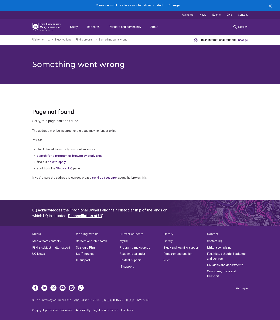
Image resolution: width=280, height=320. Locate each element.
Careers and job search (91, 241)
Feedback (127, 310)
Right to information (106, 310)
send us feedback (104, 177)
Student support (130, 260)
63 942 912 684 (90, 300)
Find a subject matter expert (51, 247)
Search (270, 6)
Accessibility (82, 310)
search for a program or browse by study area (69, 156)
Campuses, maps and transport (221, 273)
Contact (243, 14)
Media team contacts (46, 241)
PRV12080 (142, 300)
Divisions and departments (225, 265)
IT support (83, 260)
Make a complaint (219, 247)
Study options (63, 39)
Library (168, 241)
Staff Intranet (85, 254)
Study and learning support (181, 247)
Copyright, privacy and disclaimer (52, 310)
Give (229, 14)
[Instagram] (72, 288)
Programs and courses (135, 247)
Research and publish (177, 254)
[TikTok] (81, 288)
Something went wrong (113, 39)
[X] (53, 288)
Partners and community (125, 27)
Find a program (85, 39)
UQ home (188, 14)
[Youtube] (63, 288)
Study (74, 27)
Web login (242, 288)
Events (216, 14)
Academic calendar (132, 254)
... (49, 39)
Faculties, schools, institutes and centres (226, 256)
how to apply (57, 162)
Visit (166, 260)
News (203, 14)
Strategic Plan (85, 247)
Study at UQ (64, 168)
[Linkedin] (44, 288)
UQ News (38, 254)
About (154, 27)
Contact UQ (214, 241)
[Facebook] (35, 288)
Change (174, 5)
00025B (118, 300)
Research (93, 27)
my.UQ (124, 241)
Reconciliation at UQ (86, 216)
